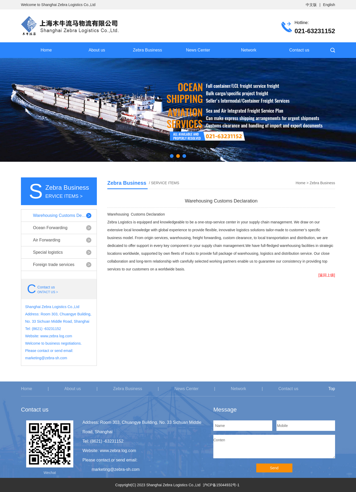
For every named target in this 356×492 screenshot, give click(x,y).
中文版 (311, 5)
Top (331, 388)
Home (46, 50)
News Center (198, 50)
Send (274, 468)
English (329, 5)
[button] (172, 156)
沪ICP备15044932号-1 (221, 485)
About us (96, 50)
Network (249, 50)
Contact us (299, 50)
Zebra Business (147, 50)
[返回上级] (326, 275)
